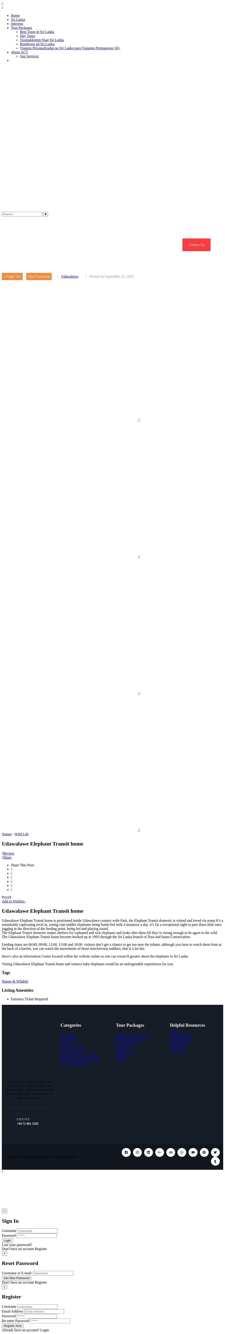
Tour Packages (21, 28)
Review (8, 853)
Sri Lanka (18, 19)
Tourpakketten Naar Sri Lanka (42, 40)
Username (9, 1231)
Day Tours (27, 36)
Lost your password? (17, 1245)
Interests (17, 24)
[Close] (4, 1211)
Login (44, 1330)
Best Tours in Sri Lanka (37, 32)
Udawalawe (69, 276)
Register (41, 1249)
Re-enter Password (15, 1321)
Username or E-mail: (17, 1273)
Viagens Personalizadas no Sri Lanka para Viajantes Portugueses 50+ (70, 48)
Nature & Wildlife (15, 981)
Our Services (29, 56)
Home (15, 15)
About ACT (19, 52)
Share (6, 857)
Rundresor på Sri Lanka (37, 44)
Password (9, 1235)
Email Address (12, 1311)
